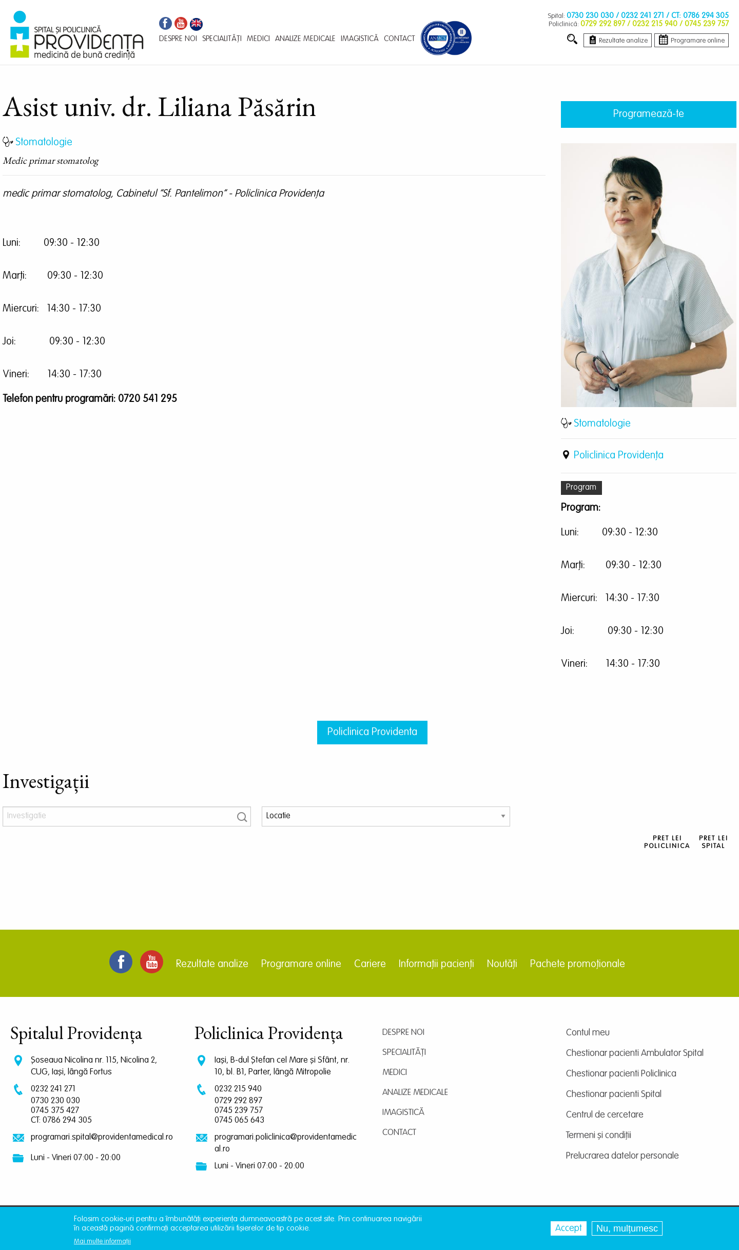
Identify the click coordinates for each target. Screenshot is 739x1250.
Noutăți (502, 964)
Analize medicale (415, 1092)
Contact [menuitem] (399, 39)
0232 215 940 (238, 1089)
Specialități (404, 1052)
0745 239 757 (239, 1110)
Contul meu (588, 1032)
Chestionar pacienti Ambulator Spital (635, 1053)
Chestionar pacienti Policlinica (621, 1074)
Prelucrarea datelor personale (622, 1156)
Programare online (301, 964)
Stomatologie (602, 424)
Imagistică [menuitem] (360, 39)
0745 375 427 (55, 1110)
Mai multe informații (102, 1241)
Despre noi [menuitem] (178, 39)
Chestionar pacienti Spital (614, 1094)
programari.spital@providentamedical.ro (102, 1137)
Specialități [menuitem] (222, 39)
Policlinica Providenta (372, 732)
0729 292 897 (238, 1101)
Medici (394, 1072)
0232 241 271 (53, 1089)
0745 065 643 (239, 1120)
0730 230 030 (55, 1101)
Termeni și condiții (598, 1135)
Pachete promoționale (577, 964)
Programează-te (648, 114)
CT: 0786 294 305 (61, 1120)
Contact (399, 1132)
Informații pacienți (436, 964)
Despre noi (403, 1032)
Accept (568, 1228)
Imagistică (403, 1112)
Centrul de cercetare (605, 1115)
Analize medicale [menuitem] (305, 39)
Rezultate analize (212, 964)
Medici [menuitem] (258, 39)
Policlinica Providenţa (619, 456)
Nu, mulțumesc (627, 1228)
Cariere (370, 964)
